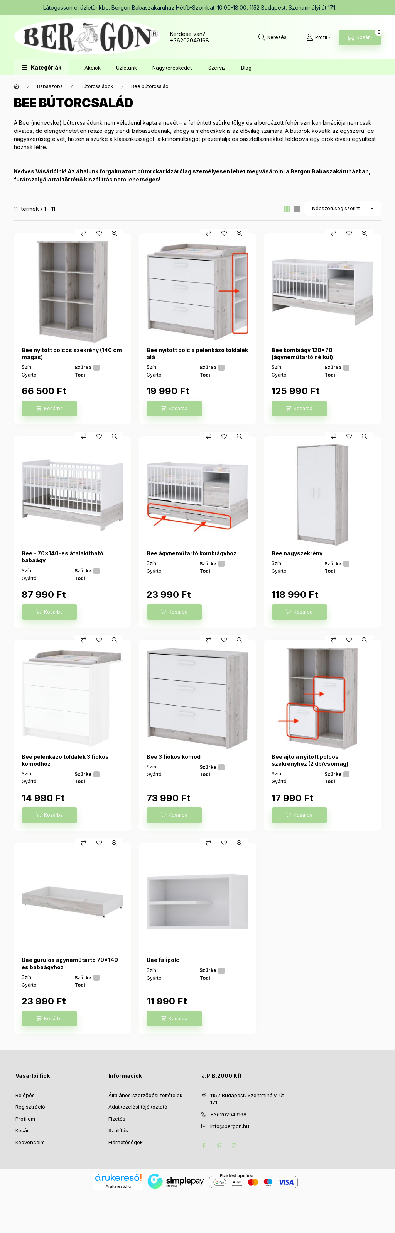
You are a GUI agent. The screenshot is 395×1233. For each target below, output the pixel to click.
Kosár (22, 1130)
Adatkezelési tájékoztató (137, 1107)
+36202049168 (189, 40)
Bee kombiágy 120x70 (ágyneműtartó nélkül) (302, 353)
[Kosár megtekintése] (360, 37)
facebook (203, 1145)
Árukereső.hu (118, 1186)
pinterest (219, 1145)
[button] (41, 67)
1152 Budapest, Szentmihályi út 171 (247, 1099)
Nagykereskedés (172, 67)
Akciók (92, 67)
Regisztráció (30, 1107)
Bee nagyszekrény (297, 553)
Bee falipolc (163, 960)
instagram (234, 1145)
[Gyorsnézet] (114, 233)
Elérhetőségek (125, 1142)
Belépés (25, 1095)
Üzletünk (126, 67)
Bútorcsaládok (97, 86)
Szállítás (118, 1130)
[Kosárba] (49, 408)
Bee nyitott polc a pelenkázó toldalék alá (197, 353)
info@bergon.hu (229, 1126)
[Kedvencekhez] (99, 233)
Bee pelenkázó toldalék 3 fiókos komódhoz (65, 760)
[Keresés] (274, 37)
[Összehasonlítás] (83, 233)
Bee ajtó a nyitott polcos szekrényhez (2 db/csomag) (310, 760)
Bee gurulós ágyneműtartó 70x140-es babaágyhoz (71, 963)
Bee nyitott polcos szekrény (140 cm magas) (72, 353)
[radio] (297, 209)
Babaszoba (50, 86)
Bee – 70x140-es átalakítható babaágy (62, 556)
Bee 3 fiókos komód (174, 756)
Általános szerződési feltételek (145, 1095)
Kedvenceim (30, 1142)
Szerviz (217, 67)
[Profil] (318, 37)
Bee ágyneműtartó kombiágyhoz (191, 553)
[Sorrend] (342, 208)
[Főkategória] (16, 86)
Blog (246, 67)
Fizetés (116, 1119)
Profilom (25, 1119)
